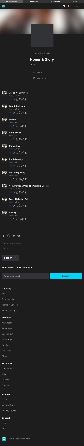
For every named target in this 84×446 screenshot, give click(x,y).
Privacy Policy (8, 310)
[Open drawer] (77, 6)
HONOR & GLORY (42, 53)
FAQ (4, 428)
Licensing (6, 350)
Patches (6, 345)
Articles (5, 374)
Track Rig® (7, 339)
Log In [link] (5, 248)
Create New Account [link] (11, 243)
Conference (7, 368)
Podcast (6, 379)
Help (4, 423)
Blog (4, 293)
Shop (4, 356)
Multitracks (7, 322)
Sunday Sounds (9, 410)
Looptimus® (7, 334)
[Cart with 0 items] (64, 6)
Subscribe (66, 276)
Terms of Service (10, 304)
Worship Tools (8, 405)
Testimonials (8, 299)
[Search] (69, 6)
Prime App (7, 328)
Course (5, 385)
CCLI (4, 399)
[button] (45, 99)
